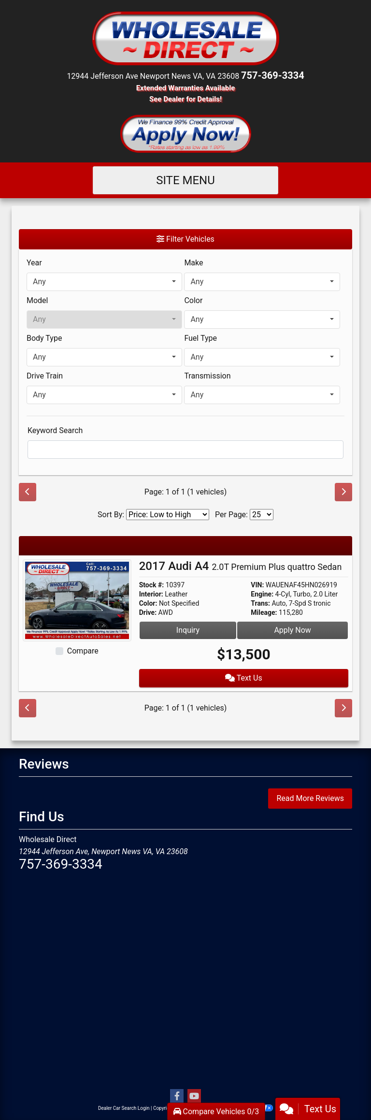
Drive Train (45, 375)
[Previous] (27, 492)
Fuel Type (200, 338)
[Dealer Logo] (185, 37)
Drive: (148, 612)
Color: (148, 603)
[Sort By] (167, 514)
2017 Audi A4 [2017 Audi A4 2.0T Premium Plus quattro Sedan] (240, 566)
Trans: (260, 603)
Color (193, 300)
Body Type (44, 338)
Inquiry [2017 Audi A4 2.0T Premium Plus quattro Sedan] (188, 630)
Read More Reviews (310, 798)
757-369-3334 (272, 75)
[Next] (343, 492)
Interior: (151, 594)
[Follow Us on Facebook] (177, 1096)
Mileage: (264, 612)
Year (34, 262)
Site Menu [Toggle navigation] (185, 180)
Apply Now (292, 630)
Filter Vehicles (185, 239)
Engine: (262, 594)
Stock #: (151, 585)
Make (193, 262)
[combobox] (104, 282)
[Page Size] (261, 514)
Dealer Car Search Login (124, 1108)
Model (37, 300)
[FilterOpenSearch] (185, 449)
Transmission (207, 375)
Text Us (243, 678)
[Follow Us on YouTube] (194, 1096)
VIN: (257, 585)
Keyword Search (55, 430)
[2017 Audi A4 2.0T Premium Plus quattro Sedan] (77, 599)
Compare (83, 650)
